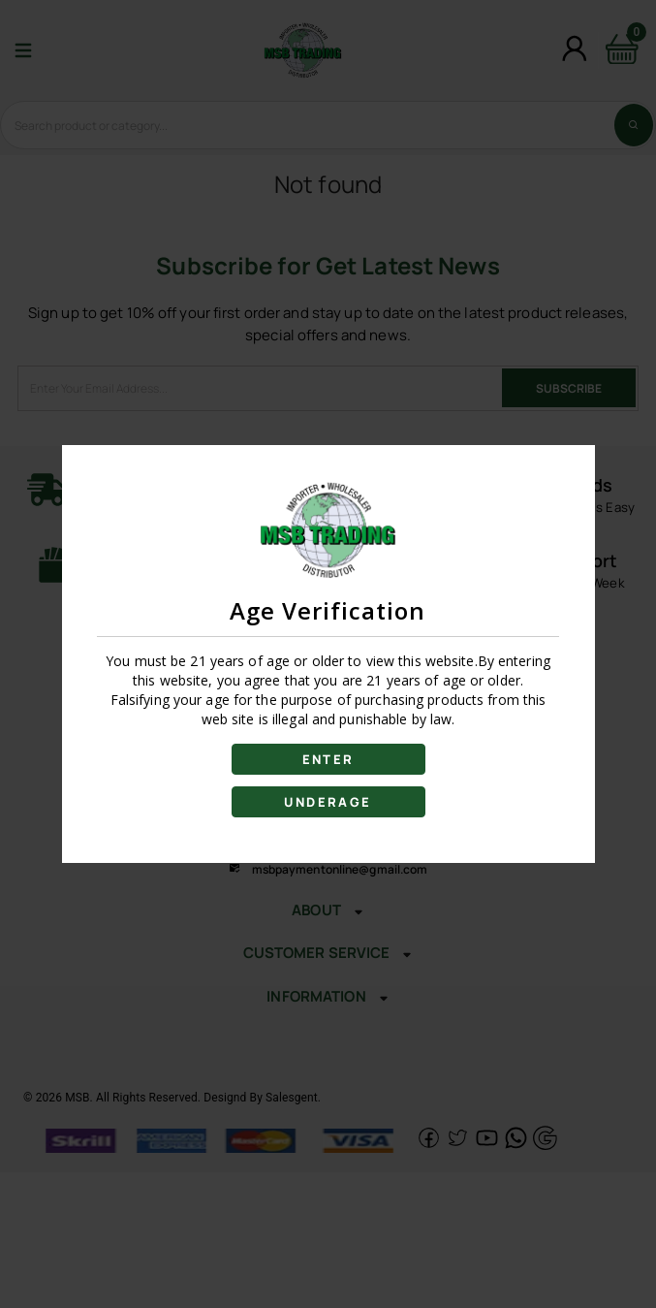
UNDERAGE (327, 802)
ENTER (328, 759)
